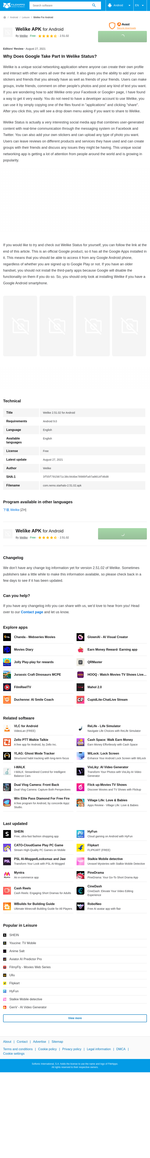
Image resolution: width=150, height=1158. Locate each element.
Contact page (32, 612)
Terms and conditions (18, 1049)
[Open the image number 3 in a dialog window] (129, 326)
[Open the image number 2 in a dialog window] (93, 326)
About (7, 1041)
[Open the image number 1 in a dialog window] (56, 326)
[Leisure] (25, 17)
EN (140, 5)
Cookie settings (13, 1053)
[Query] (65, 5)
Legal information (99, 1049)
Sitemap (57, 1041)
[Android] (14, 17)
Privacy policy (71, 1049)
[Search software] (94, 5)
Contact (22, 1041)
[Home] (4, 17)
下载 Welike (11, 509)
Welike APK (39, 29)
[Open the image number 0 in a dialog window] (20, 326)
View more (75, 1018)
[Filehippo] (14, 5)
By (22, 35)
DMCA (121, 1049)
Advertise (39, 1041)
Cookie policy (47, 1049)
